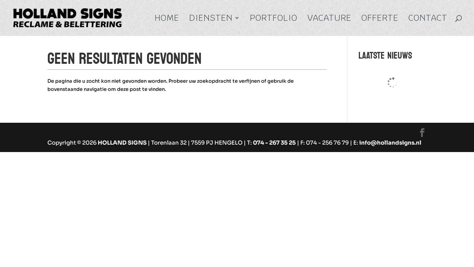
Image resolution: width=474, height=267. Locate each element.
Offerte (379, 19)
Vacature (329, 19)
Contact (427, 19)
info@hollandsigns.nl (390, 142)
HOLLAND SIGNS (122, 142)
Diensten (211, 19)
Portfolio (273, 19)
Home (167, 19)
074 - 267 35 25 (274, 142)
